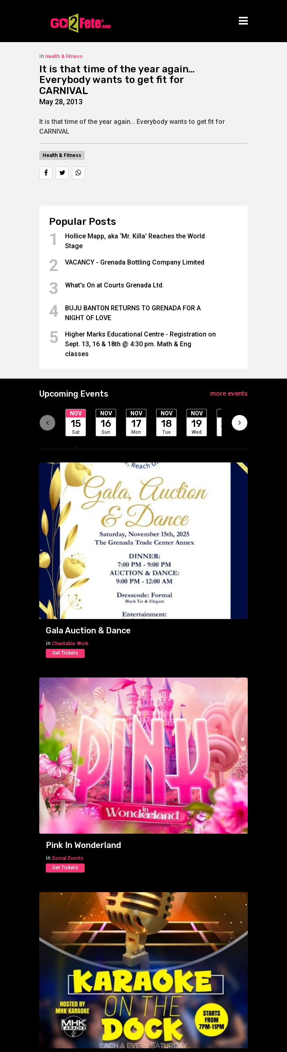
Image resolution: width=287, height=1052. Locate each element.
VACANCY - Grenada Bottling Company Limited (134, 262)
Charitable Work (70, 643)
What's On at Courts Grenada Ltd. (114, 285)
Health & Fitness (64, 56)
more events (229, 393)
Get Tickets (65, 653)
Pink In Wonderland (83, 845)
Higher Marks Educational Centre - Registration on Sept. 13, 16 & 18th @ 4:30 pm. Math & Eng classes (140, 344)
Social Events (67, 858)
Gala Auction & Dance (88, 630)
